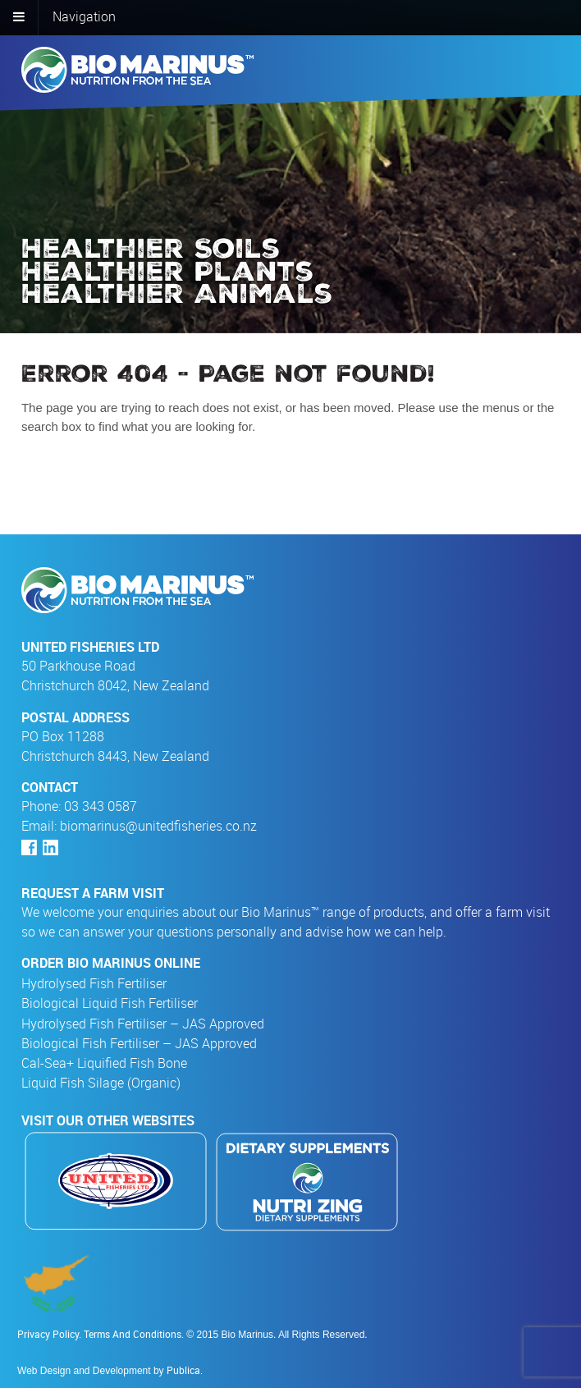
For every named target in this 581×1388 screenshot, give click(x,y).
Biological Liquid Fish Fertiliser (114, 1003)
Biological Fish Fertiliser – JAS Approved (143, 1043)
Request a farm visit (92, 893)
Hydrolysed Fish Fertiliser (98, 984)
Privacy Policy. (50, 1333)
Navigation (84, 16)
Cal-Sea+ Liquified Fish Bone (108, 1063)
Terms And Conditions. (134, 1333)
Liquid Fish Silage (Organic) (105, 1083)
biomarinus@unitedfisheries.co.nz (158, 826)
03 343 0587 (100, 806)
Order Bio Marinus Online (110, 963)
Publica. (185, 1370)
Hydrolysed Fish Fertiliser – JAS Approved (147, 1024)
